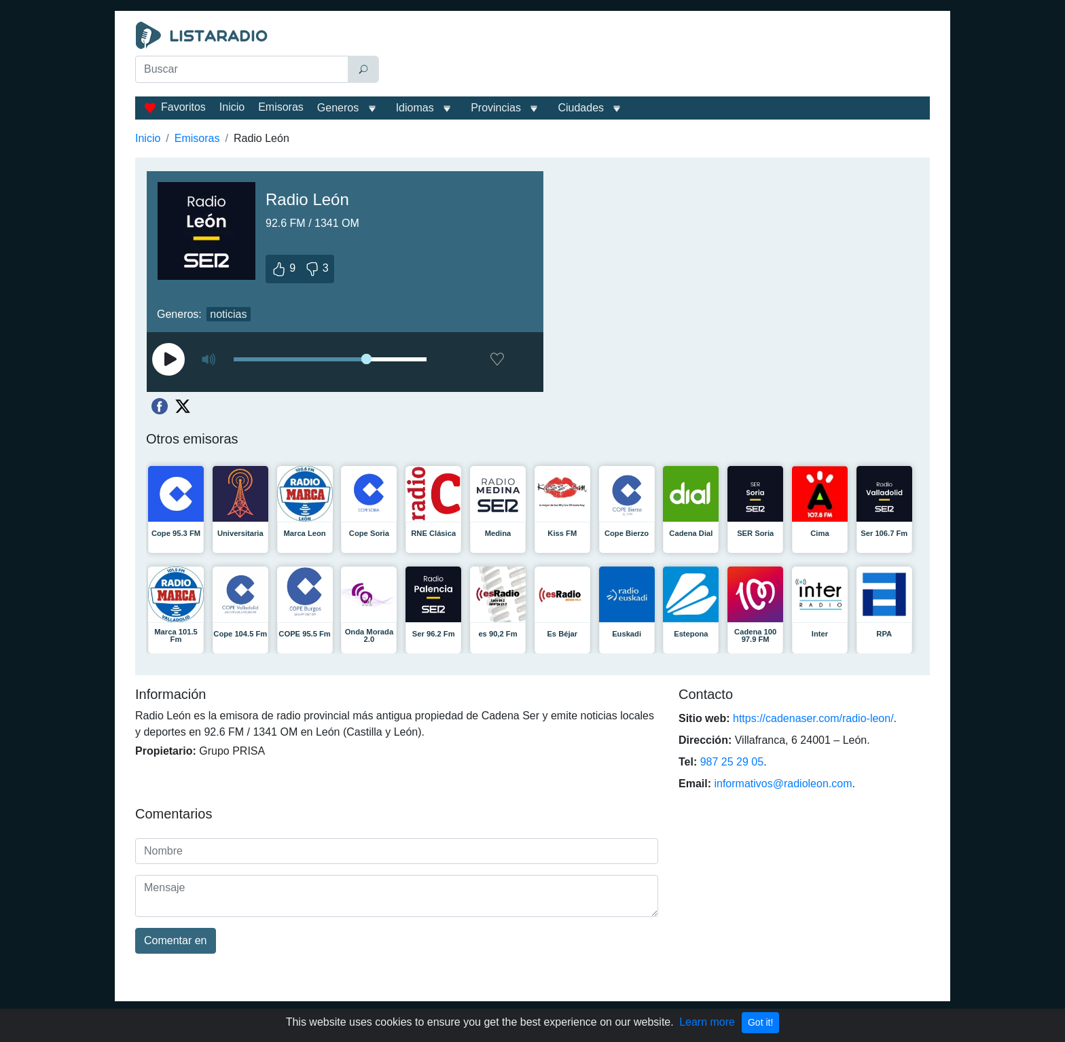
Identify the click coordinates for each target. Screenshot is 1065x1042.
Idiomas (415, 107)
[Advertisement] (657, 56)
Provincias (496, 107)
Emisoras (281, 107)
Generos (338, 107)
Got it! (760, 1022)
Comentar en (175, 940)
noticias (228, 314)
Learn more (707, 1022)
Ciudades (581, 107)
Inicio (232, 107)
